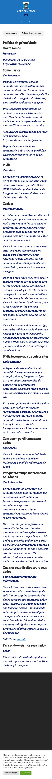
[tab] (21, 21)
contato (21, 639)
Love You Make (26, 10)
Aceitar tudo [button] (26, 773)
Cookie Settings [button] (11, 773)
